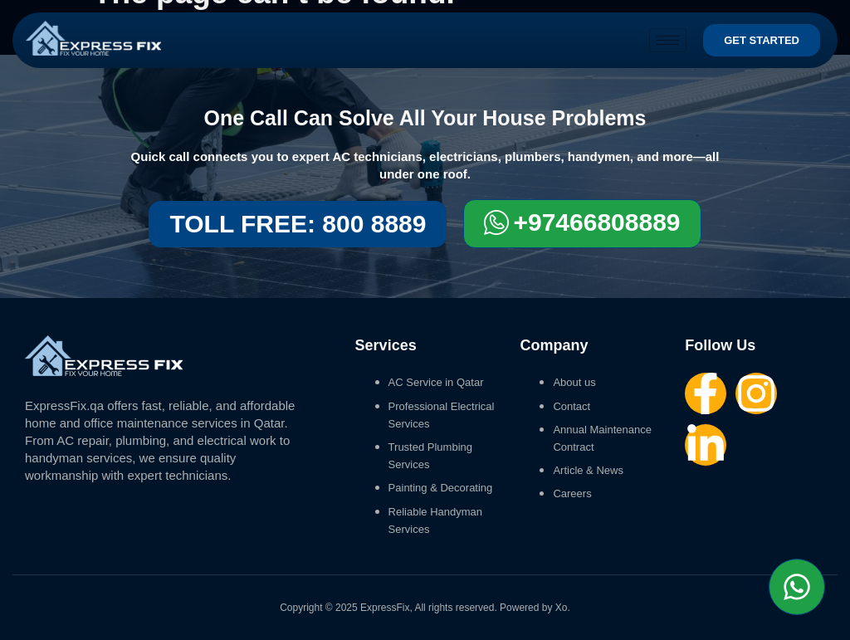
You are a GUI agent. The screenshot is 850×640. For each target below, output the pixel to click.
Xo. (562, 607)
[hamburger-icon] (667, 40)
